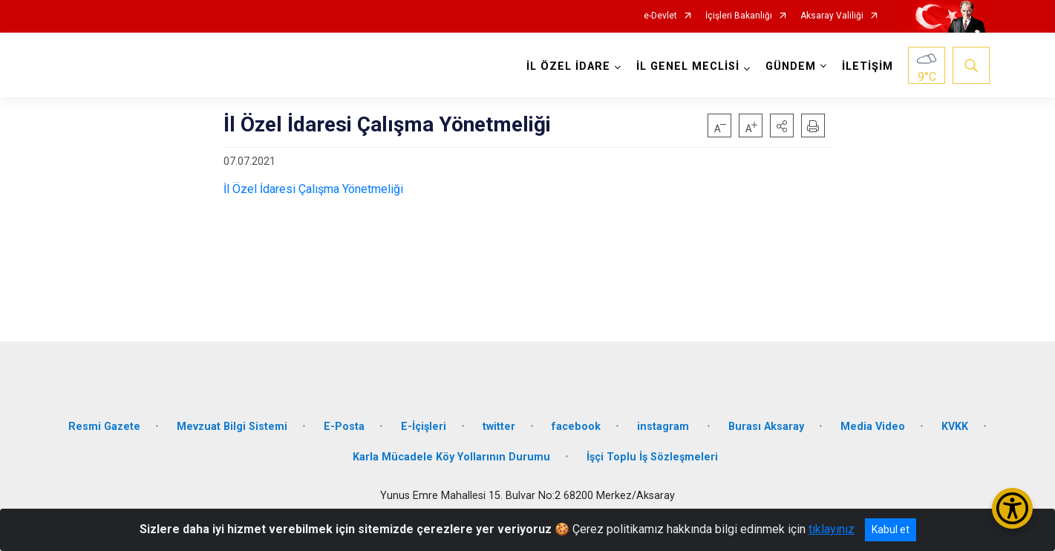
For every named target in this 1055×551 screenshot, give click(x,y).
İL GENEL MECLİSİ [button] (687, 66)
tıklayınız (832, 529)
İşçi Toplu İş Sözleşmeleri (652, 456)
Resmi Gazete (104, 425)
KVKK (954, 425)
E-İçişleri (423, 425)
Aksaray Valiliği (831, 16)
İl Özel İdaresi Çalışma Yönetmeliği (313, 189)
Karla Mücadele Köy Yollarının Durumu (451, 456)
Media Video (872, 425)
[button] (782, 125)
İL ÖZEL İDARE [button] (568, 66)
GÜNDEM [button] (790, 66)
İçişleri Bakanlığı (738, 16)
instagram (664, 425)
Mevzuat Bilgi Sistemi (232, 425)
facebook (576, 425)
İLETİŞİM (867, 66)
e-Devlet (660, 16)
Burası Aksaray (766, 425)
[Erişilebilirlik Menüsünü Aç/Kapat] (1012, 508)
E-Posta (344, 425)
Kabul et (890, 529)
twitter (499, 425)
